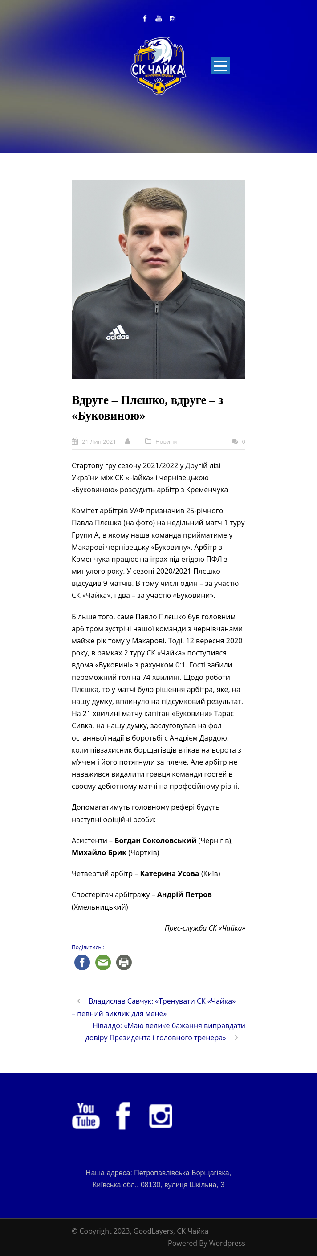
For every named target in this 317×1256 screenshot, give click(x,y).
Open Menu (220, 65)
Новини (166, 441)
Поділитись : (88, 947)
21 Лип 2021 (99, 441)
